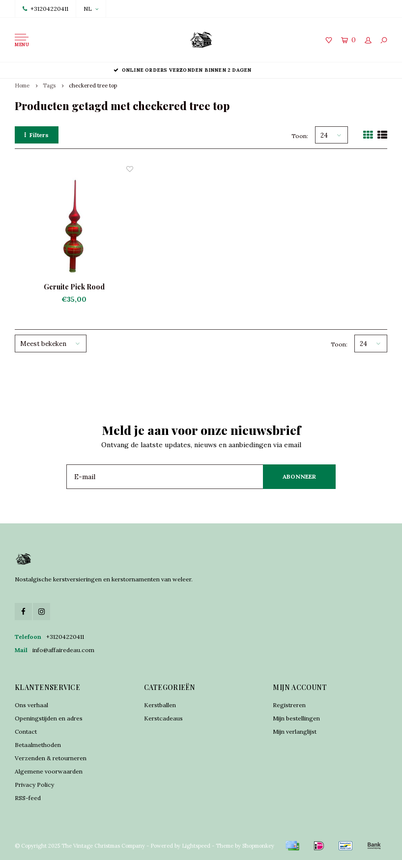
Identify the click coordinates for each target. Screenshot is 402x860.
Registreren (289, 705)
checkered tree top (93, 85)
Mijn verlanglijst (294, 731)
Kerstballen (160, 705)
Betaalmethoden (38, 744)
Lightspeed (196, 845)
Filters (37, 135)
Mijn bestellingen (296, 718)
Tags (49, 85)
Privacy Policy (34, 784)
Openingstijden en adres (49, 718)
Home (22, 85)
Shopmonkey (258, 845)
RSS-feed (28, 798)
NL (91, 8)
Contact (26, 731)
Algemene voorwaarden (49, 771)
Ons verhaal (31, 705)
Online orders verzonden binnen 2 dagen (201, 70)
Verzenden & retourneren (50, 758)
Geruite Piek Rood (74, 286)
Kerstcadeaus (163, 718)
